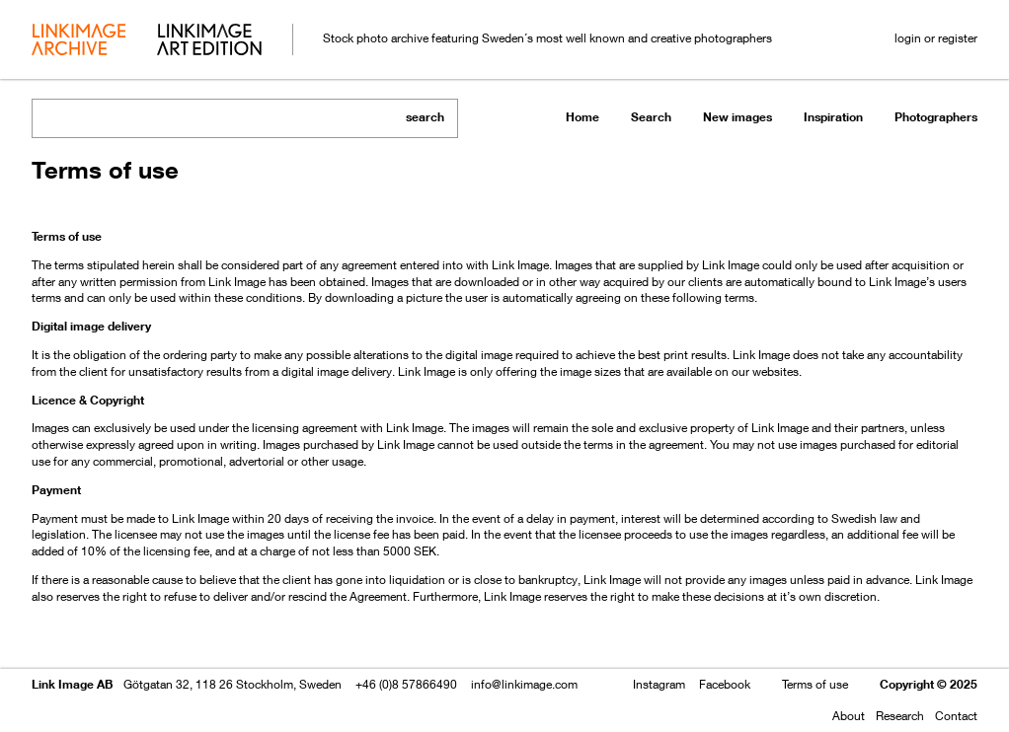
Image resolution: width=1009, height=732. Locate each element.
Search (651, 117)
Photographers (935, 117)
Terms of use (815, 684)
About (848, 715)
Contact (956, 715)
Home (582, 117)
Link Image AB (72, 684)
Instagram (659, 684)
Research (900, 715)
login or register (935, 38)
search (425, 117)
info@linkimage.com (524, 684)
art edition (209, 41)
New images (737, 117)
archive (78, 41)
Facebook (724, 684)
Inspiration (833, 117)
